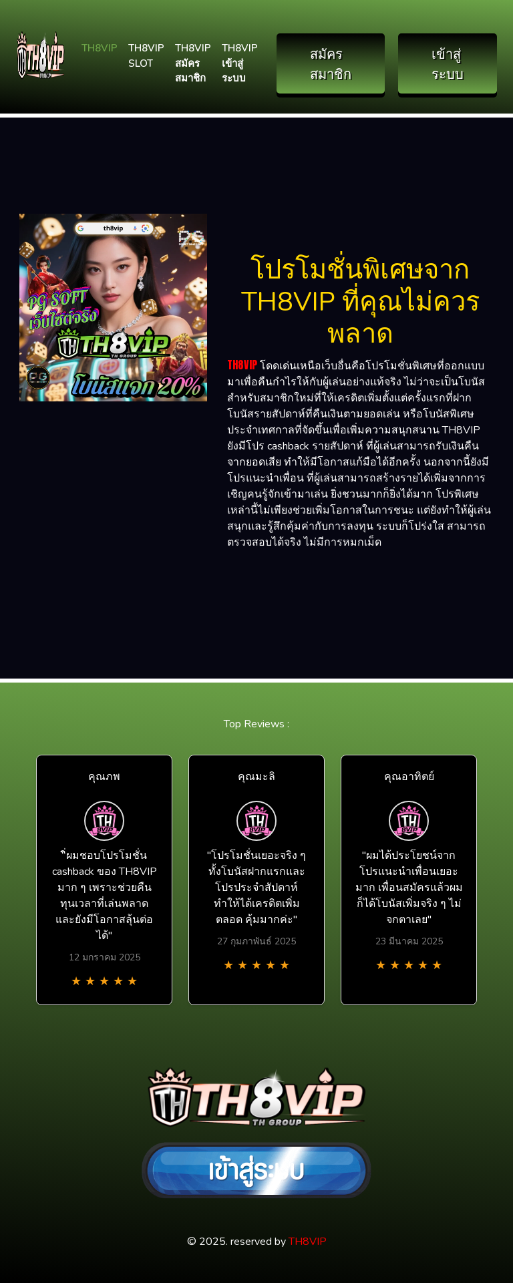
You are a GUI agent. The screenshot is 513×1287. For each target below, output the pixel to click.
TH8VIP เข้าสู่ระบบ (240, 63)
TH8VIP (99, 48)
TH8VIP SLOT (146, 55)
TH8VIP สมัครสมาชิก (193, 63)
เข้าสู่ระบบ (448, 63)
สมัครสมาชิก (330, 63)
